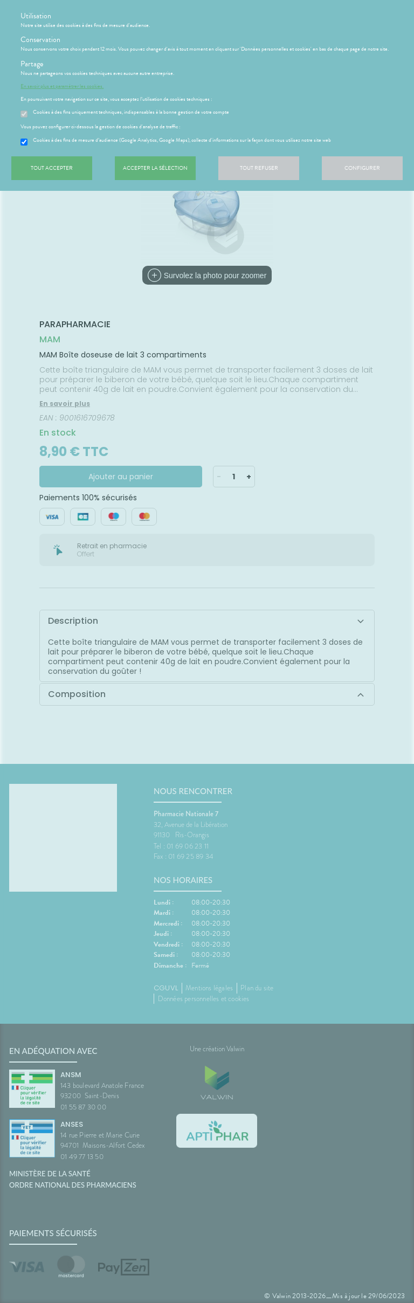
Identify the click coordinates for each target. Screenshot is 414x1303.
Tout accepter (52, 168)
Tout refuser (259, 168)
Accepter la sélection (155, 168)
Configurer (362, 168)
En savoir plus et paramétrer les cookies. (62, 86)
